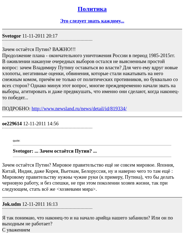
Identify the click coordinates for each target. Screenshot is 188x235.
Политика (92, 8)
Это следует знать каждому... (92, 21)
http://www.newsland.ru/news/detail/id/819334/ (79, 108)
